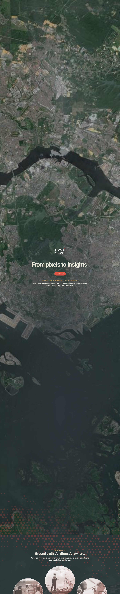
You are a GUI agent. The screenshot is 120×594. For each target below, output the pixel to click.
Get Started (60, 274)
